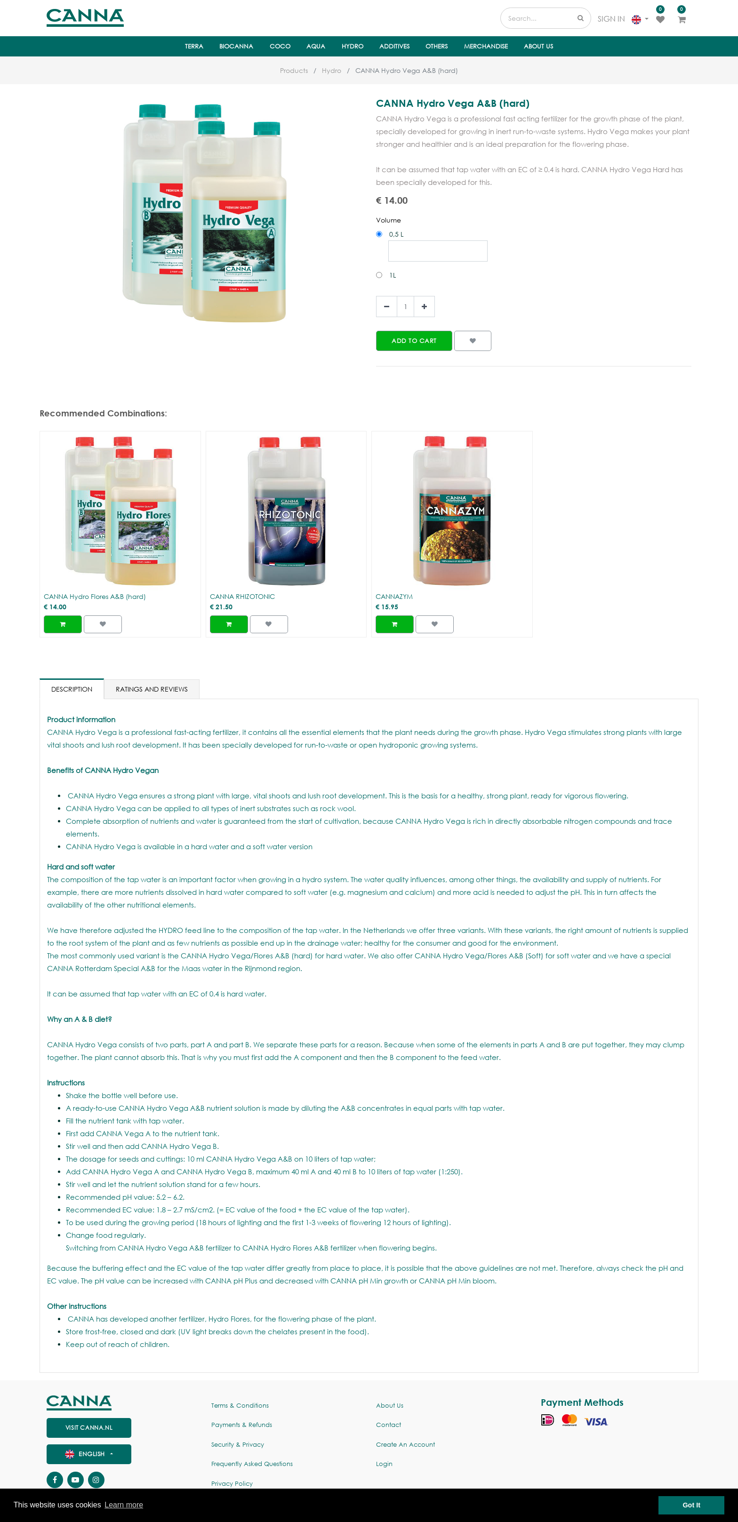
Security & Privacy (237, 1445)
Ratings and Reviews (152, 689)
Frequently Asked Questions (252, 1464)
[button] (414, 341)
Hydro (331, 70)
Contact (388, 1425)
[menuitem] (194, 46)
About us (389, 1406)
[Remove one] (386, 306)
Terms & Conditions (240, 1406)
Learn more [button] (123, 1505)
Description (71, 689)
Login (384, 1464)
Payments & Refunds (241, 1425)
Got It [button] (691, 1505)
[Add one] (424, 306)
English (86, 1454)
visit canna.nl (88, 1428)
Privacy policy (232, 1484)
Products (294, 70)
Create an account (405, 1445)
